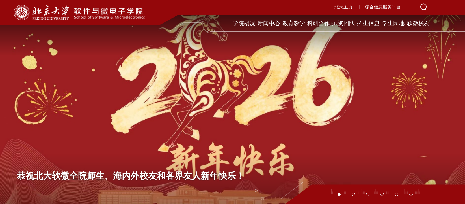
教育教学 (293, 23)
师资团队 (344, 23)
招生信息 (369, 23)
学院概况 (243, 23)
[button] (339, 194)
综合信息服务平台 (383, 7)
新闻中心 (268, 23)
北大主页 (343, 7)
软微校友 (419, 23)
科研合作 (318, 23)
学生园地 (394, 23)
